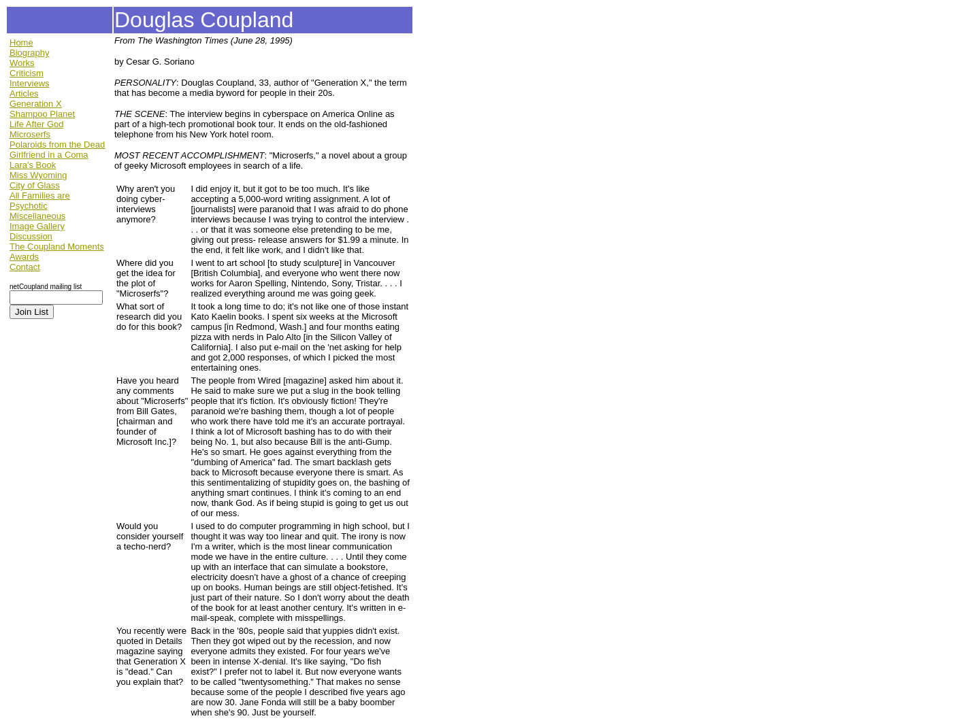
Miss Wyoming (38, 175)
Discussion (31, 236)
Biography (30, 53)
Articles (24, 93)
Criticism (27, 73)
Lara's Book (33, 165)
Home (21, 42)
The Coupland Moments (57, 246)
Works (22, 63)
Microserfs (30, 134)
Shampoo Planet (42, 114)
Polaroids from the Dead (57, 144)
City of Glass (35, 185)
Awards (24, 257)
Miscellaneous (37, 216)
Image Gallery (37, 226)
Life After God (37, 124)
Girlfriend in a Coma (49, 155)
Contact (25, 267)
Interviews (30, 83)
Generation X (36, 104)
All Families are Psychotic (40, 200)
